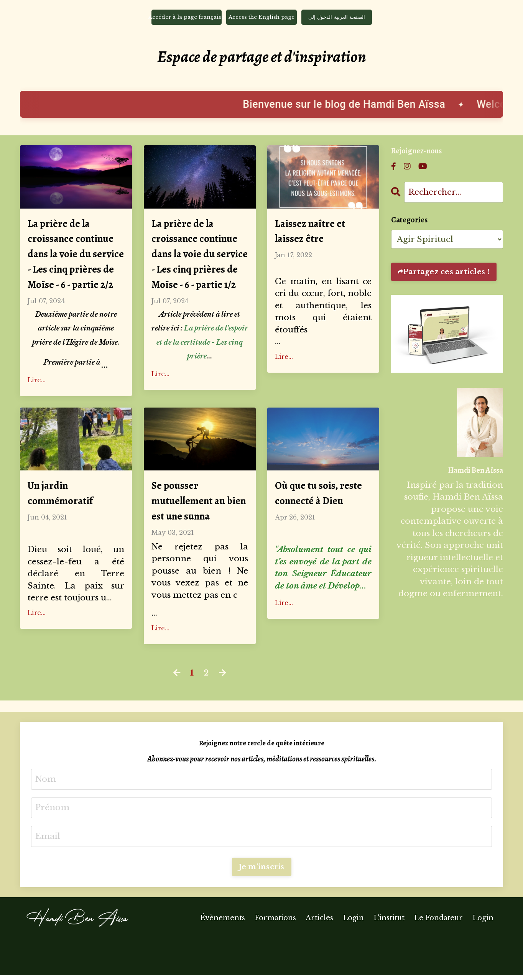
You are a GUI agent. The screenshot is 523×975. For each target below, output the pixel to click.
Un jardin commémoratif (65, 524)
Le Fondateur (438, 954)
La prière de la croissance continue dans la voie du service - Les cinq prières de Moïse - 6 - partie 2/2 (75, 270)
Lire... (37, 409)
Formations (275, 954)
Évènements (222, 954)
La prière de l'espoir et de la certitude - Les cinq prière (202, 371)
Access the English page (261, 18)
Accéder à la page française (186, 18)
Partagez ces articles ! (446, 273)
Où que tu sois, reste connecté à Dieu (322, 524)
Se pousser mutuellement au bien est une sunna (195, 533)
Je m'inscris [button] (262, 902)
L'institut (389, 954)
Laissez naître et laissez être (314, 235)
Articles (319, 954)
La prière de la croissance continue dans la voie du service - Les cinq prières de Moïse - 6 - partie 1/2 (199, 270)
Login (353, 954)
